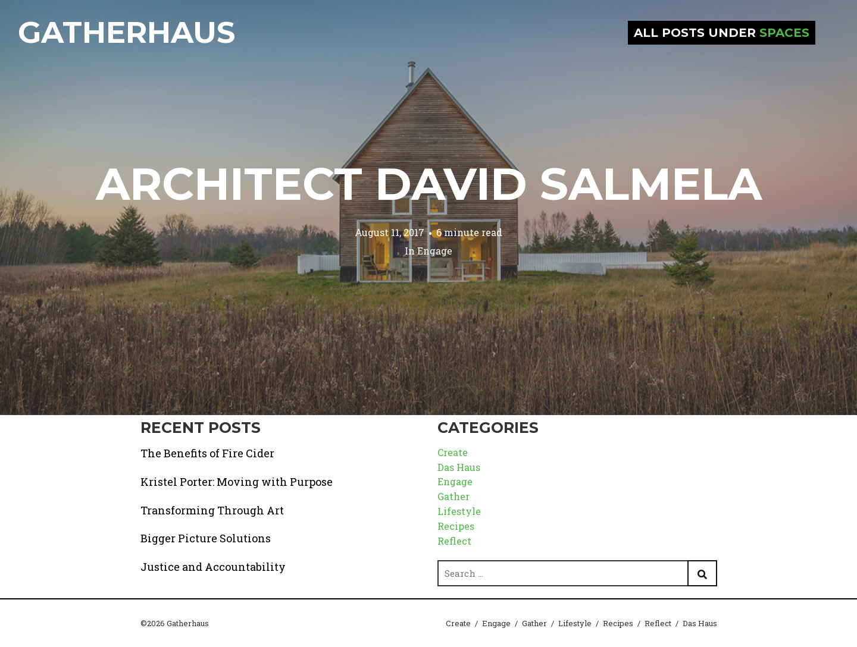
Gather (453, 496)
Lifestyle (459, 511)
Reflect (454, 541)
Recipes (455, 526)
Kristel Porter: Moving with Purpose (236, 482)
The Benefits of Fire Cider (207, 453)
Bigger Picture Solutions (205, 538)
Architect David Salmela (429, 184)
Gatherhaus (126, 32)
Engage (434, 250)
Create (452, 452)
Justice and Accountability (213, 567)
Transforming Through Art (212, 510)
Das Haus (458, 467)
